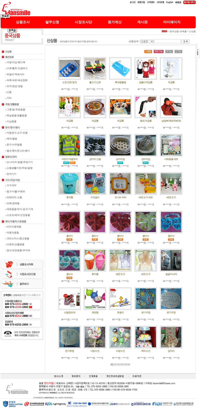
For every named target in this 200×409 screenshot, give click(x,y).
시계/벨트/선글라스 (17, 68)
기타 (9, 98)
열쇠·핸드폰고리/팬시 (18, 150)
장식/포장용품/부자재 (18, 250)
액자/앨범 (11, 138)
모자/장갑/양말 (14, 86)
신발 (9, 92)
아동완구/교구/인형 (17, 132)
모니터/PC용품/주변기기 (19, 162)
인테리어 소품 (14, 197)
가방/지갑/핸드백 (15, 62)
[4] (121, 364)
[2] (114, 364)
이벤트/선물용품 (15, 244)
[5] (125, 364)
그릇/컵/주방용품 (15, 109)
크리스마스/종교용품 (17, 238)
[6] (128, 364)
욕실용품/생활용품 (16, 115)
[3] (118, 364)
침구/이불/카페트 (15, 191)
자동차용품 (12, 232)
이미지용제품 (13, 226)
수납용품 (11, 121)
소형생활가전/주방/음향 (19, 168)
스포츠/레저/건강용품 (18, 215)
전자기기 (11, 174)
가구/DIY (11, 185)
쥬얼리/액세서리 (15, 74)
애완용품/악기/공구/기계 (19, 209)
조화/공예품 (13, 203)
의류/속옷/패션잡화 (17, 80)
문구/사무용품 (14, 144)
